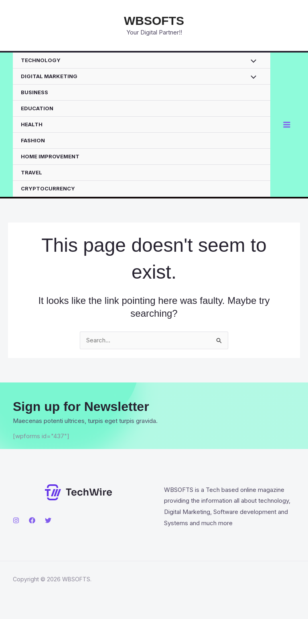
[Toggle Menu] (251, 62)
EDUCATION (37, 108)
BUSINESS (34, 92)
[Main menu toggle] (287, 125)
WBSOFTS (154, 20)
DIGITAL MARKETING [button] (49, 76)
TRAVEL (31, 172)
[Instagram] (16, 520)
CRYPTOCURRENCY (48, 188)
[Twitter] (48, 520)
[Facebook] (32, 520)
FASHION (33, 140)
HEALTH (32, 124)
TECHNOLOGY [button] (41, 60)
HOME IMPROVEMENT (50, 156)
